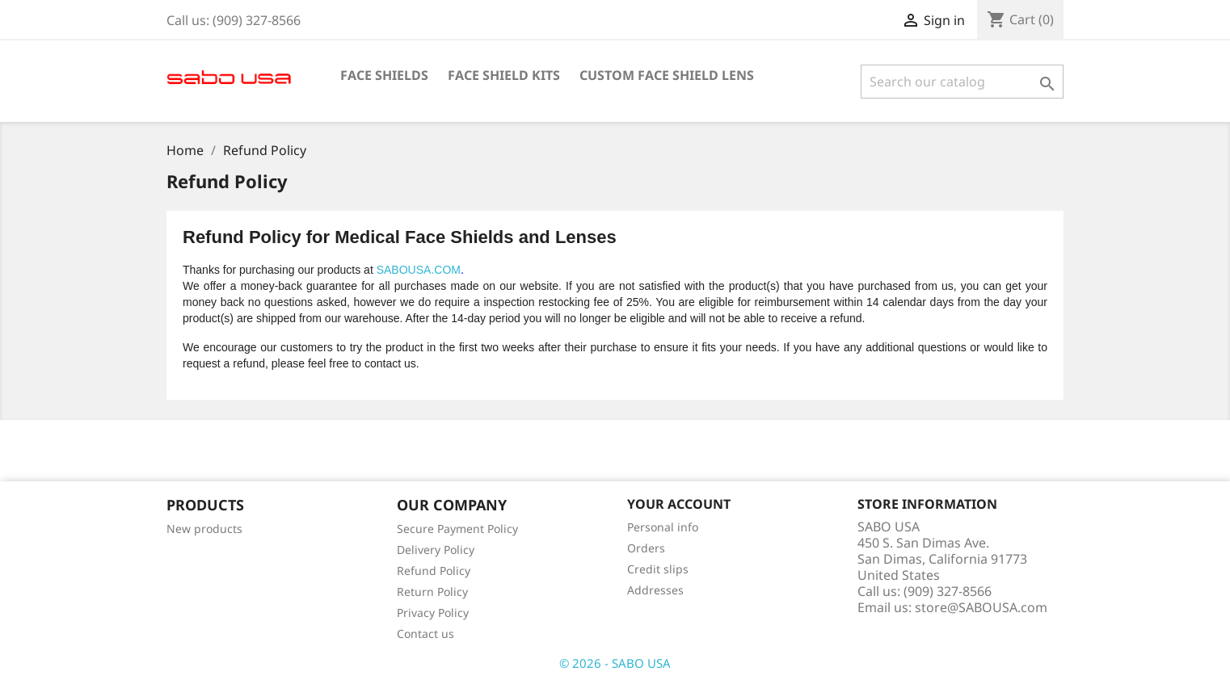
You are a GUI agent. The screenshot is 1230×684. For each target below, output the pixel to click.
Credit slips (658, 569)
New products (204, 528)
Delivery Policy (435, 549)
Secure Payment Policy (457, 528)
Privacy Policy (433, 612)
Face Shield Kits (504, 75)
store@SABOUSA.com (981, 607)
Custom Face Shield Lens (666, 75)
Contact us (425, 633)
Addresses (655, 590)
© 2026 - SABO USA (615, 663)
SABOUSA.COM (419, 269)
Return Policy (432, 591)
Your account (679, 504)
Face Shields (384, 75)
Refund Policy (433, 570)
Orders (646, 548)
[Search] (962, 82)
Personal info (662, 527)
